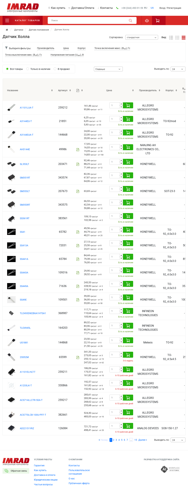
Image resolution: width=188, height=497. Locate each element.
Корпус (82, 48)
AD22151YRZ (27, 428)
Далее (141, 440)
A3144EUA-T (26, 134)
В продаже (64, 69)
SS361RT (24, 218)
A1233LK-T (26, 385)
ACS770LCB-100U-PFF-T (33, 414)
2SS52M (24, 357)
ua (152, 7)
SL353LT (24, 164)
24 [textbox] (173, 69)
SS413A (24, 245)
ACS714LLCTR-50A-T (31, 400)
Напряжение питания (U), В (67, 55)
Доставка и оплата (44, 475)
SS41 (22, 232)
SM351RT (25, 177)
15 (135, 440)
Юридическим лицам (45, 479)
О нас (72, 478)
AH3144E (25, 149)
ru (145, 7)
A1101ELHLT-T (27, 372)
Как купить (58, 7)
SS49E (23, 299)
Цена (66, 48)
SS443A (24, 272)
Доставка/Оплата (82, 7)
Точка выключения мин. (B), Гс (23, 55)
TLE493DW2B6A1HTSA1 (33, 313)
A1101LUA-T (26, 107)
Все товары (16, 69)
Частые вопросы (43, 484)
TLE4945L (25, 327)
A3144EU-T (26, 121)
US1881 (24, 342)
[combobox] (141, 37)
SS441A (24, 259)
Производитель (45, 48)
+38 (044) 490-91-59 (132, 8)
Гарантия (39, 465)
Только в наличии (40, 69)
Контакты (106, 7)
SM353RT (25, 204)
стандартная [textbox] (133, 37)
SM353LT (25, 191)
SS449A (24, 286)
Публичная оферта (79, 483)
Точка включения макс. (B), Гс (112, 48)
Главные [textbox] (100, 69)
